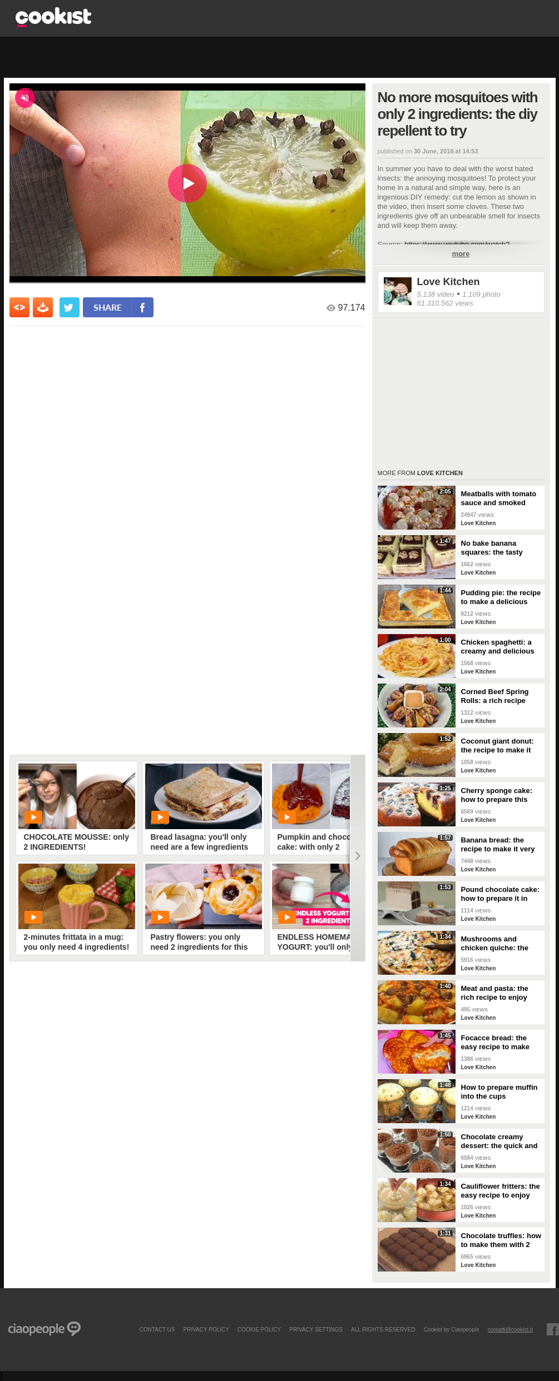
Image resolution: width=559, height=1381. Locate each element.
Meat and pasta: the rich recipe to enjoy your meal (494, 993)
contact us (157, 1329)
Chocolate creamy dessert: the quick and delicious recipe (499, 1141)
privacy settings (316, 1329)
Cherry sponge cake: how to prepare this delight (497, 795)
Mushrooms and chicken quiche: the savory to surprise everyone (494, 944)
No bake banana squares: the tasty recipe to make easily (497, 548)
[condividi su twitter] (70, 307)
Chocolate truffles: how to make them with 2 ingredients (501, 1240)
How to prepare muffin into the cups (499, 1091)
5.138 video (435, 294)
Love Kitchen (448, 281)
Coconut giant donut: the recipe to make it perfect (497, 746)
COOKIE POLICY (259, 1329)
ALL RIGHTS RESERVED (383, 1329)
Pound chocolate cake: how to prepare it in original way (500, 894)
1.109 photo (481, 294)
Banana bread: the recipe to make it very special (498, 845)
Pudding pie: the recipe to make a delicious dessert (501, 597)
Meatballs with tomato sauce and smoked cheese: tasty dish (499, 498)
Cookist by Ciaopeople (451, 1329)
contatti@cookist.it (510, 1329)
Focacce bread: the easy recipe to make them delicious (495, 1042)
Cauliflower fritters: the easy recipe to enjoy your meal (500, 1191)
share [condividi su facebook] (107, 307)
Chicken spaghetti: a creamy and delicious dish (498, 647)
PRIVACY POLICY (206, 1329)
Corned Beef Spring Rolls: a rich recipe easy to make (495, 696)
